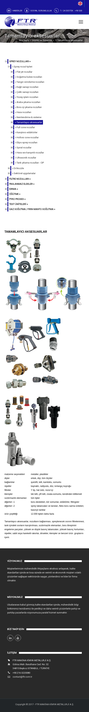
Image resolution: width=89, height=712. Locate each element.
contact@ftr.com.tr (22, 676)
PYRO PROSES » (17, 199)
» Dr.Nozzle (18, 168)
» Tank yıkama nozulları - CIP (29, 162)
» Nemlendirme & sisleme (28, 117)
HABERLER (17, 11)
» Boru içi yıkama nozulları (28, 107)
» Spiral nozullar (23, 147)
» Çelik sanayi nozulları (26, 92)
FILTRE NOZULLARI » (20, 179)
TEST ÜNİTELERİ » (18, 204)
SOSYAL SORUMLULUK (41, 11)
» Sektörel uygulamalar (24, 173)
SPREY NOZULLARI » (20, 61)
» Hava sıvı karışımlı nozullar (29, 152)
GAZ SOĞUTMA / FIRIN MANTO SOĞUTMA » (32, 209)
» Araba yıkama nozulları (27, 102)
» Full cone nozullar (25, 127)
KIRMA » (13, 189)
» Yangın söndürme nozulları (29, 82)
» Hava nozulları (23, 112)
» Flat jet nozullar (23, 71)
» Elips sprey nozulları (26, 142)
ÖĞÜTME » (14, 194)
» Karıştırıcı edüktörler (26, 132)
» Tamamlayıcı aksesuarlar (28, 122)
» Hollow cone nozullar (27, 137)
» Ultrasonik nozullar (25, 157)
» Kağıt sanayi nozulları (26, 87)
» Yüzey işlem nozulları (26, 97)
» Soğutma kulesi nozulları (28, 77)
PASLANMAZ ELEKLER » (21, 184)
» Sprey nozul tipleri (22, 66)
